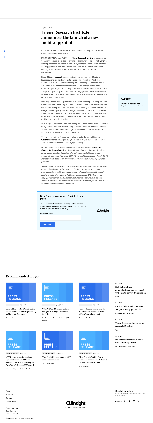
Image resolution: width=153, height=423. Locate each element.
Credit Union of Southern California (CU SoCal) (55, 319)
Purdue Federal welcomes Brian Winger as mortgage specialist (129, 308)
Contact (9, 398)
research (58, 77)
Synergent (9, 318)
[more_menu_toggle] (7, 63)
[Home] (75, 404)
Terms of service (12, 408)
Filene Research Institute (83, 58)
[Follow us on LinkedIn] (125, 401)
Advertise (9, 394)
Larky (102, 61)
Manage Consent (12, 414)
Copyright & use (11, 411)
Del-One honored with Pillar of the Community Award (129, 341)
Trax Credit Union (48, 363)
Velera (117, 330)
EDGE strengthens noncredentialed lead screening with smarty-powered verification (130, 289)
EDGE (117, 297)
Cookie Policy (11, 401)
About (8, 391)
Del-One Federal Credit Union (125, 346)
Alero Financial (84, 366)
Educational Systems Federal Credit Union (20, 369)
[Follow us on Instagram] (134, 401)
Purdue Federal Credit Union (124, 313)
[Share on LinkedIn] (7, 51)
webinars (45, 140)
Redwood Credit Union (86, 318)
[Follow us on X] (138, 401)
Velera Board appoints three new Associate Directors (130, 324)
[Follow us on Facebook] (129, 401)
